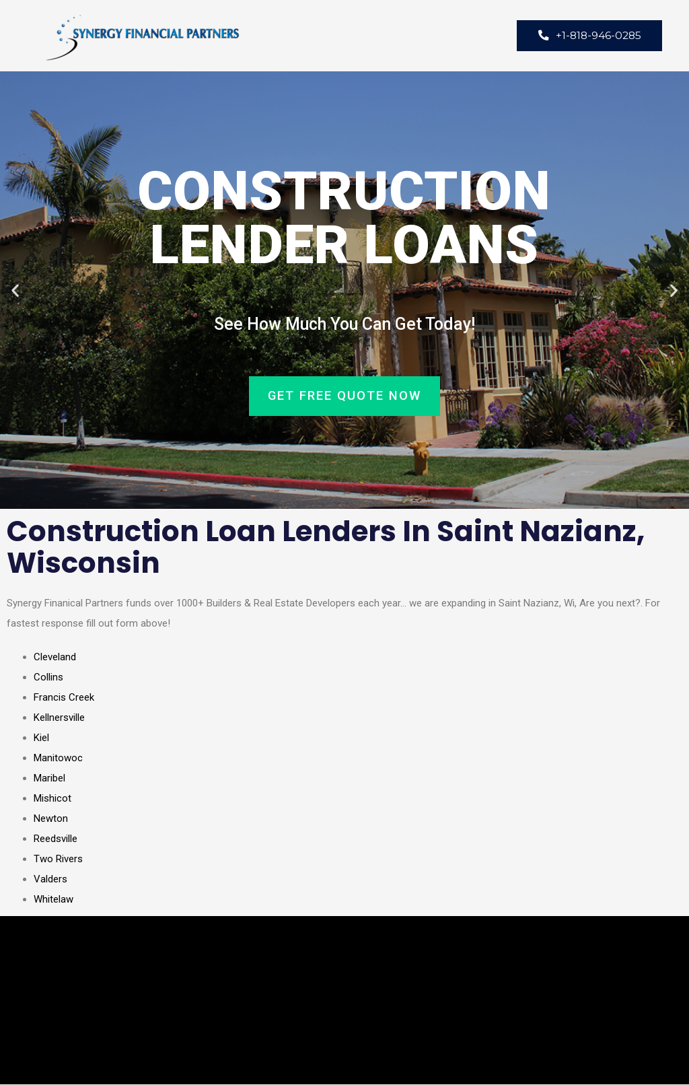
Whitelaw (53, 900)
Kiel (41, 738)
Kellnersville (59, 718)
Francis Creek (64, 698)
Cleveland (55, 658)
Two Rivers (58, 859)
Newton (51, 819)
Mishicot (52, 799)
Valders (50, 880)
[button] (15, 291)
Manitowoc (58, 759)
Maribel (49, 779)
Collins (48, 678)
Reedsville (55, 839)
